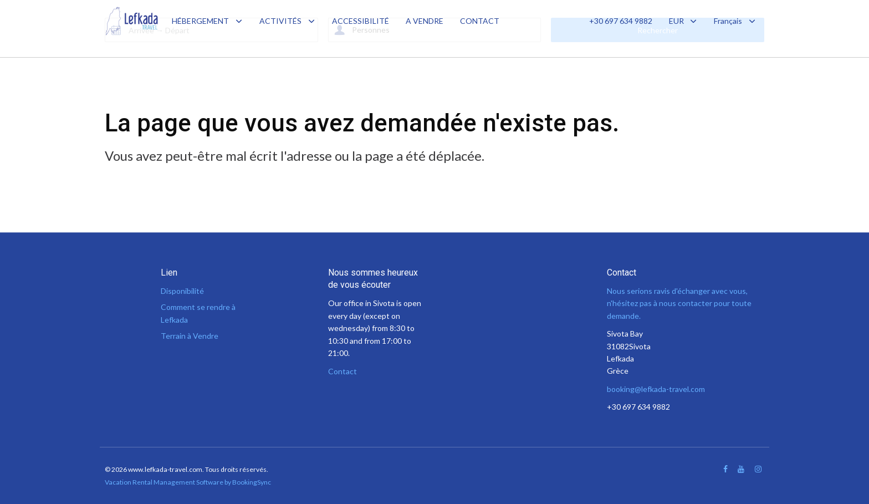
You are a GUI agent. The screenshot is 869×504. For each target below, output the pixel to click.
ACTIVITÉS (280, 21)
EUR (683, 21)
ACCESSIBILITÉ (360, 21)
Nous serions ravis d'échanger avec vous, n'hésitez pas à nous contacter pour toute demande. (679, 303)
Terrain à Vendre (189, 335)
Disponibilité (182, 291)
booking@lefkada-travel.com (656, 389)
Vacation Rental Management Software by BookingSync (188, 482)
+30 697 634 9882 (620, 21)
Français (735, 21)
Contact (342, 371)
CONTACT (479, 21)
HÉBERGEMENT (200, 21)
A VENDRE (424, 21)
